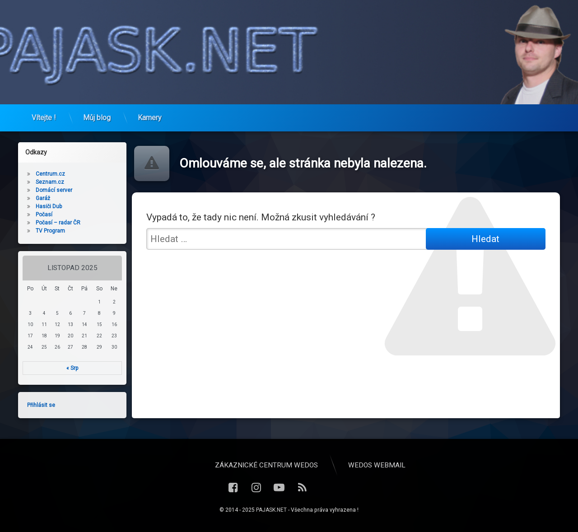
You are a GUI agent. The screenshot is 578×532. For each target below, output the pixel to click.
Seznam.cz (47, 182)
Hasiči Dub (46, 206)
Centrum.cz (47, 174)
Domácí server (51, 190)
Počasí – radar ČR (55, 222)
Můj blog (97, 114)
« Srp (69, 368)
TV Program (47, 231)
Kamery (150, 114)
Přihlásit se (38, 405)
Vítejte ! (44, 114)
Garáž (40, 198)
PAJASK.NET (271, 510)
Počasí (41, 214)
